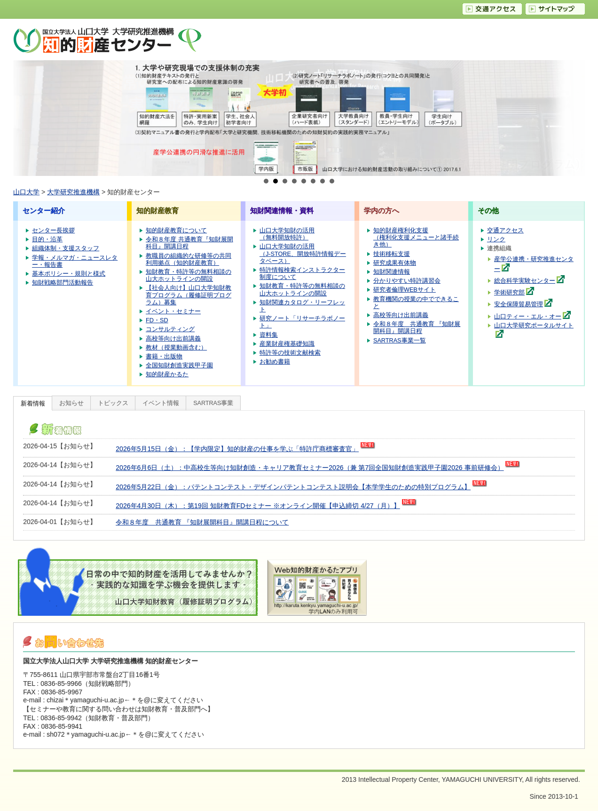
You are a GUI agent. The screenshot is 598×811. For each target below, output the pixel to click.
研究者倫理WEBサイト (404, 289)
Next (572, 118)
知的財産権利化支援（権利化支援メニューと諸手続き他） (416, 237)
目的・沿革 (47, 239)
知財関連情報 (391, 272)
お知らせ (71, 403)
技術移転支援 (391, 254)
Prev (25, 118)
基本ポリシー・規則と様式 (68, 273)
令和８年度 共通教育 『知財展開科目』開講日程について (202, 522)
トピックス (113, 403)
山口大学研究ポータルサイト (534, 325)
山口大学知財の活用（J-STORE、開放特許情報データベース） (303, 253)
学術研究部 (509, 292)
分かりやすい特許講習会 (407, 281)
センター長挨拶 (53, 230)
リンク (496, 239)
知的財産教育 (157, 211)
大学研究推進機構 (73, 192)
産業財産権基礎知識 (287, 344)
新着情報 (33, 403)
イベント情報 (160, 403)
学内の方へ (381, 211)
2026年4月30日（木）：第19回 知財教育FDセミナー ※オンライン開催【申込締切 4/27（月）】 (258, 505)
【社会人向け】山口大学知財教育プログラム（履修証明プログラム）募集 (188, 295)
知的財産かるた (167, 374)
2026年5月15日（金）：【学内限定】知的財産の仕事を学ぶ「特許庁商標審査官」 (237, 449)
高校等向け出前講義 (173, 338)
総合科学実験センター (524, 281)
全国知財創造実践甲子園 (179, 365)
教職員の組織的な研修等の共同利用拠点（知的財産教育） (188, 259)
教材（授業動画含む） (176, 347)
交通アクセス (505, 230)
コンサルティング (170, 329)
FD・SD (157, 320)
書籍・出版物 (164, 356)
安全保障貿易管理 (518, 304)
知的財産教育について (176, 230)
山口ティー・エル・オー (527, 316)
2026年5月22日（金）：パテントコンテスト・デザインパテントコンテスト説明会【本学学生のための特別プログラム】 (293, 487)
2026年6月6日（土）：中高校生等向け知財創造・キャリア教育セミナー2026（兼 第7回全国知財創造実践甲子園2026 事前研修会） (310, 467)
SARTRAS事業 (213, 403)
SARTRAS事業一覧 (399, 340)
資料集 (269, 335)
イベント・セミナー (173, 311)
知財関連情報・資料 (282, 211)
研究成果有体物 (394, 263)
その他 (488, 211)
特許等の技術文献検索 (290, 353)
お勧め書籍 (275, 361)
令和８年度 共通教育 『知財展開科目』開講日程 (417, 327)
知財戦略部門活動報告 (62, 282)
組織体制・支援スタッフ (65, 248)
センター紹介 (44, 211)
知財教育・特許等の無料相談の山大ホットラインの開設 (188, 275)
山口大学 (26, 192)
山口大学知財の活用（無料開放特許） (287, 234)
